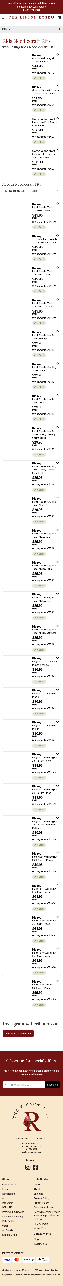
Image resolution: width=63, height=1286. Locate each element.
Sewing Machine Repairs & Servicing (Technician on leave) (47, 1244)
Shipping (38, 1222)
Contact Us (40, 1213)
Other (5, 1254)
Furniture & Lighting (12, 1245)
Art (3, 1227)
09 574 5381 (33, 10)
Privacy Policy (41, 1231)
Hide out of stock (16, 191)
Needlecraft (8, 1222)
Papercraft (7, 1231)
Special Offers (10, 1263)
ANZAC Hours (41, 1252)
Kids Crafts (8, 1249)
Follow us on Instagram (18, 1033)
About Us (39, 1217)
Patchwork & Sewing (13, 1240)
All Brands (7, 1259)
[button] (3, 17)
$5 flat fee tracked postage (31, 6)
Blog (36, 1268)
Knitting (6, 1217)
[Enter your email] (27, 1113)
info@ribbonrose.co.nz (31, 1181)
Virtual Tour (40, 1256)
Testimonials (40, 1272)
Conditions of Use (43, 1236)
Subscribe (52, 1113)
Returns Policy (41, 1227)
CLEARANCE (9, 1213)
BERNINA (7, 1236)
